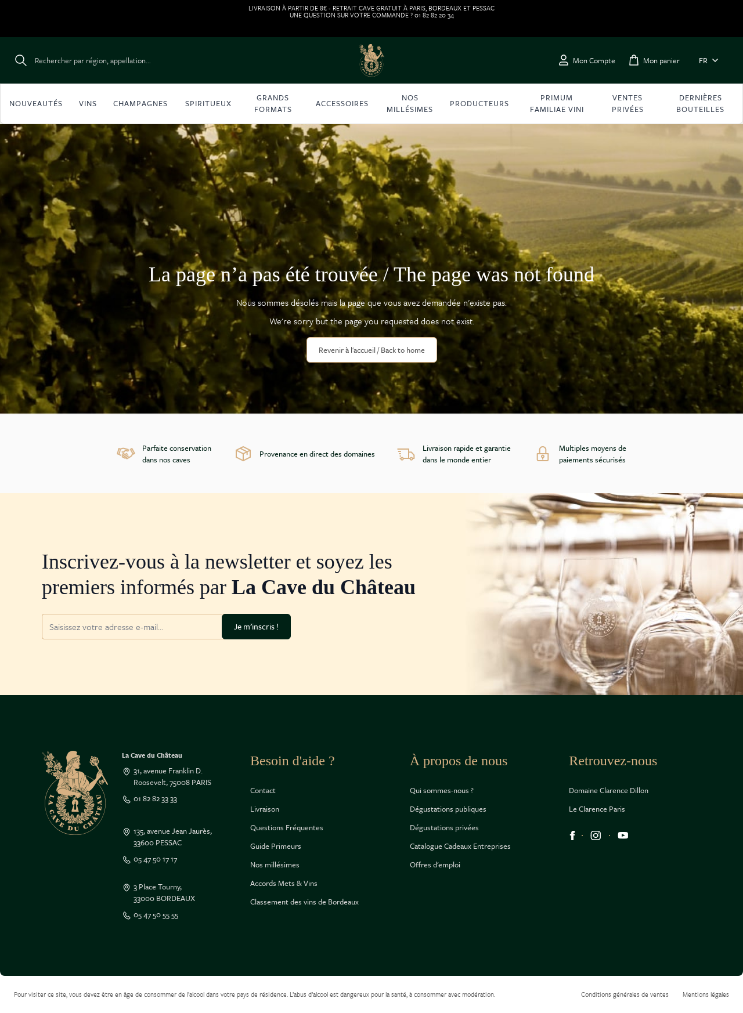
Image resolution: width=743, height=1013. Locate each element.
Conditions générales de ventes (625, 994)
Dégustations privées (444, 827)
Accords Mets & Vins (284, 883)
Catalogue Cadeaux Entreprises (460, 846)
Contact (263, 790)
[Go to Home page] (371, 60)
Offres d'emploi (435, 864)
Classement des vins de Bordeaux (304, 901)
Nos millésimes (275, 864)
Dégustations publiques (448, 809)
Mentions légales (706, 994)
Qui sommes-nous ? (442, 790)
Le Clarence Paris (597, 809)
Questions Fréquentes (286, 827)
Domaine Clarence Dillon (608, 790)
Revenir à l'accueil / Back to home (372, 350)
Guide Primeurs (275, 846)
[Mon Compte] (586, 60)
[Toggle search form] (82, 60)
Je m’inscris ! (256, 626)
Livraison (264, 809)
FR (711, 60)
